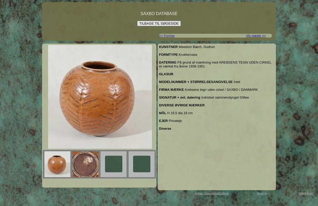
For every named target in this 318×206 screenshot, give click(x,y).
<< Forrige (167, 36)
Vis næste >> (256, 36)
